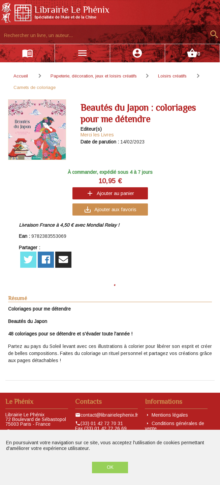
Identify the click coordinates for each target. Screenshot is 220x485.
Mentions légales (170, 415)
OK (110, 467)
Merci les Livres (97, 134)
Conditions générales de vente (174, 426)
